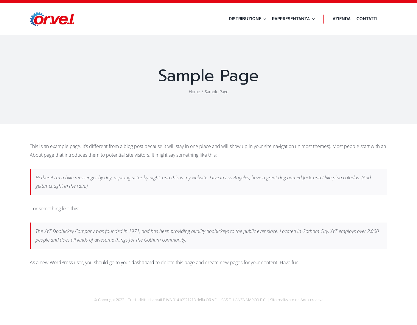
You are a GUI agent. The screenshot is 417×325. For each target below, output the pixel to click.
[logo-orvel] (52, 14)
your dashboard (137, 262)
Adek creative (312, 299)
